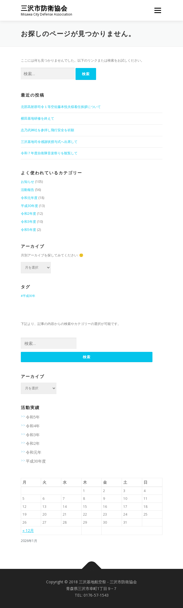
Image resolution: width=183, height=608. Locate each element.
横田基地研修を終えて (37, 118)
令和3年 (33, 434)
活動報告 (27, 189)
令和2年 (33, 443)
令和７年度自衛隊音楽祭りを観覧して (49, 153)
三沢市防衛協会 (44, 8)
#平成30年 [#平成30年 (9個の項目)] (28, 296)
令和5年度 (28, 229)
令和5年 (33, 417)
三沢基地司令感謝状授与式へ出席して (49, 141)
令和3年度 (28, 221)
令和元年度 (29, 197)
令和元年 (33, 452)
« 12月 (28, 530)
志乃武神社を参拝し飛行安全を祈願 (47, 130)
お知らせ (27, 181)
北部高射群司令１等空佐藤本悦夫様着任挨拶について (61, 106)
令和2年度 (28, 213)
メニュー (157, 10)
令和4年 (33, 425)
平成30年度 (29, 205)
